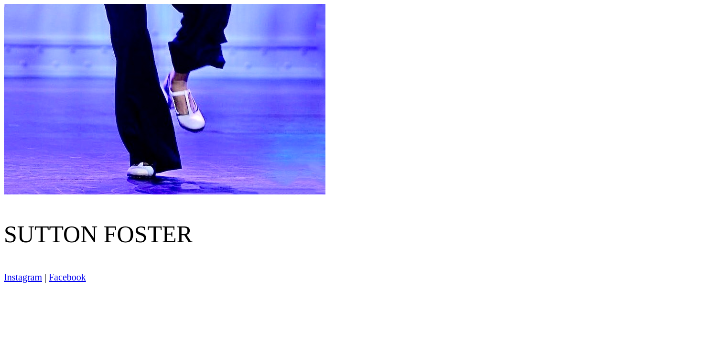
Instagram (23, 277)
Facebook (67, 277)
